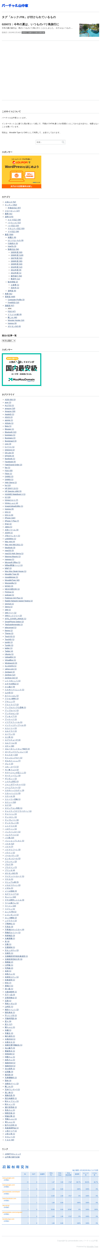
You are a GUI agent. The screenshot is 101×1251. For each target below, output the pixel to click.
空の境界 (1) (10, 1069)
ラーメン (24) (10, 906)
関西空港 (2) (10, 1113)
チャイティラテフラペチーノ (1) (18, 811)
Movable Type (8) (12, 574)
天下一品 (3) (10, 995)
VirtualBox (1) (10, 660)
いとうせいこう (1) (13, 681)
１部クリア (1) (11, 1131)
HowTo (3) (12, 246)
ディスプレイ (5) (12, 823)
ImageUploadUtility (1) (14, 506)
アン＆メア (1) (11, 716)
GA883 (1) (9, 479)
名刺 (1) (8, 971)
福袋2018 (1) (10, 1063)
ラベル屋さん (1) (12, 903)
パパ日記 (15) (13, 226)
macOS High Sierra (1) (14, 553)
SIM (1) (8, 610)
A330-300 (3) (10, 400)
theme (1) (9, 630)
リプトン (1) (10, 909)
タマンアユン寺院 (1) (13, 808)
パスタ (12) (9, 844)
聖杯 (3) (8, 1081)
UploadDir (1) (10, 657)
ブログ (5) (9, 864)
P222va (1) (9, 592)
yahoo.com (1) (11, 669)
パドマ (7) (9, 847)
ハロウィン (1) (11, 829)
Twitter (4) (9, 651)
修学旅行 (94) (16, 276)
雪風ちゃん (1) (11, 1119)
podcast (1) (9, 595)
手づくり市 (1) (11, 1015)
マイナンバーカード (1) (14, 876)
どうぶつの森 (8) (15, 314)
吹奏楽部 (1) (10, 980)
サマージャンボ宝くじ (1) (15, 773)
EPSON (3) (9, 456)
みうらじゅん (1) (12, 696)
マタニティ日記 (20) (16, 228)
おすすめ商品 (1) (12, 684)
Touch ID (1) (10, 636)
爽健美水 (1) (10, 1051)
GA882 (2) (9, 476)
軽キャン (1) (10, 1104)
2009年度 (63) (16, 264)
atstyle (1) (9, 420)
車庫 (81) (8, 294)
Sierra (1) (8, 607)
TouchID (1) (9, 639)
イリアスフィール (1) (13, 722)
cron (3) (8, 444)
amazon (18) (10, 408)
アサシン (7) (10, 702)
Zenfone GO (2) (11, 678)
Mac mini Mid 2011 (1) (14, 545)
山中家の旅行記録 (12, 1157)
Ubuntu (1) (9, 654)
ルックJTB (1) (10, 912)
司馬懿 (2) (9, 968)
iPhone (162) (10, 518)
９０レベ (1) (10, 1137)
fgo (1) (7, 468)
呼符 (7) (8, 983)
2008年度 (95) (16, 261)
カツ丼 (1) (9, 737)
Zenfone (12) (10, 675)
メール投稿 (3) (11, 891)
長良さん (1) (10, 1110)
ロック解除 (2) (11, 918)
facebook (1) (10, 459)
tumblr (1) (9, 642)
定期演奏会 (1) (11, 998)
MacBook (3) (10, 548)
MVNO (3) (9, 586)
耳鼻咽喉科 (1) (11, 1078)
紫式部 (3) (9, 1075)
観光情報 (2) (13, 282)
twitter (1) (8, 648)
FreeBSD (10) (13, 302)
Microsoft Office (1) (12, 562)
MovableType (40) (12, 580)
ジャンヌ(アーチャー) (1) (15, 784)
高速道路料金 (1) (12, 1128)
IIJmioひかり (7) (11, 500)
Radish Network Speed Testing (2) (19, 601)
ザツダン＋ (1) (11, 779)
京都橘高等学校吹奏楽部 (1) (16, 956)
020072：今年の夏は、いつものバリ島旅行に (30, 24)
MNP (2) (8, 568)
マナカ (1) (9, 879)
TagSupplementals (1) (14, 624)
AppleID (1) (9, 414)
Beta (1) (8, 426)
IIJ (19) (8, 497)
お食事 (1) (15, 285)
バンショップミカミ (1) (14, 841)
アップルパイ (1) (12, 710)
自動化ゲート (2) (12, 1084)
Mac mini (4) (10, 542)
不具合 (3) (9, 927)
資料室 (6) (12, 291)
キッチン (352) (11, 205)
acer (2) (8, 402)
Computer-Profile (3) (16, 300)
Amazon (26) (10, 411)
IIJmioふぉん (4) (11, 503)
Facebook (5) (10, 462)
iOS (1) (8, 512)
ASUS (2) (9, 417)
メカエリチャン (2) (13, 885)
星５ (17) (8, 1024)
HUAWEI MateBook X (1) (15, 494)
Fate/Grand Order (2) (13, 465)
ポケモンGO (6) (14, 326)
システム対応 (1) (12, 781)
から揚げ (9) (10, 687)
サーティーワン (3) (13, 776)
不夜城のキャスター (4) (14, 929)
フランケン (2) (11, 861)
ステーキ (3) (10, 796)
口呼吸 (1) (9, 965)
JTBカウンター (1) (12, 536)
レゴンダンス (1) (12, 915)
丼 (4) (7, 941)
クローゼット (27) (12, 211)
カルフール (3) (11, 743)
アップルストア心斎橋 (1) (15, 707)
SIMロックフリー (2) (13, 616)
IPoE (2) (8, 524)
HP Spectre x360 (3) (13, 491)
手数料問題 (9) (11, 1018)
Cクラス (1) (9, 447)
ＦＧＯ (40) (9, 1140)
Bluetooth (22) (10, 432)
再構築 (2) (9, 962)
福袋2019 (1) (10, 1066)
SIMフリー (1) (10, 613)
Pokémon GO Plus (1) (14, 598)
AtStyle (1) (9, 423)
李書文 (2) (9, 1033)
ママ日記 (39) (13, 231)
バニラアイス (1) (12, 835)
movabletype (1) (11, 577)
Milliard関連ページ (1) (14, 565)
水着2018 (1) (10, 1039)
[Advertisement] (50, 73)
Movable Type (92, 1247)
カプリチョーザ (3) (13, 740)
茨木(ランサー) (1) (12, 1089)
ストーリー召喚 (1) (13, 799)
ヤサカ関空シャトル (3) (14, 900)
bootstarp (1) (10, 435)
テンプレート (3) (12, 820)
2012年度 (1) (16, 273)
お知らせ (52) (10, 202)
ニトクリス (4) (11, 826)
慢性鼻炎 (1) (10, 1012)
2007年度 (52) (16, 258)
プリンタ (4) (10, 870)
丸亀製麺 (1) (10, 938)
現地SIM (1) (10, 1054)
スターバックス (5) (13, 793)
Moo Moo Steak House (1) (15, 571)
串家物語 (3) (10, 935)
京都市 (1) (9, 953)
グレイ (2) (9, 764)
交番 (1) (8, 944)
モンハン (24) (10, 897)
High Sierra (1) (11, 482)
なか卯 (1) (9, 693)
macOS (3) (9, 550)
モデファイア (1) (12, 894)
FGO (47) (12, 311)
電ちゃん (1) (10, 1122)
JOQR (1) (9, 533)
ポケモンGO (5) (11, 873)
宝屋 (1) (8, 1001)
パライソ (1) (10, 853)
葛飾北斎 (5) (10, 1095)
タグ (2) (8, 805)
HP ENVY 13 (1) (11, 488)
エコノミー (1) (11, 728)
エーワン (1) (10, 734)
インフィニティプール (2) (15, 725)
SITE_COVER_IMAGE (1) (15, 619)
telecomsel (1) (10, 627)
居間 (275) (9, 217)
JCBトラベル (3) (11, 530)
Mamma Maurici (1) (13, 556)
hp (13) (8, 485)
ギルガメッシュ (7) (13, 761)
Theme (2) (9, 633)
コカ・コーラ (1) (12, 767)
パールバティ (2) (12, 855)
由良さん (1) (10, 1060)
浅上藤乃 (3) (10, 1048)
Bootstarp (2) (10, 438)
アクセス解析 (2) (12, 698)
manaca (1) (9, 559)
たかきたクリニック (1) (14, 690)
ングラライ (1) (11, 921)
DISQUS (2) (10, 450)
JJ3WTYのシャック (13, 1154)
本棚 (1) (8, 1030)
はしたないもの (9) (15, 240)
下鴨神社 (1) (10, 924)
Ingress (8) (12, 323)
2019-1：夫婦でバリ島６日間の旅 (33, 32)
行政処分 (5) (13, 243)
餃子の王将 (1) (11, 1125)
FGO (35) (9, 471)
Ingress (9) (9, 509)
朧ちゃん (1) (10, 1027)
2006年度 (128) (17, 255)
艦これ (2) (9, 1086)
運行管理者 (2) (11, 1107)
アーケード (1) (11, 719)
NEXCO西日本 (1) (12, 589)
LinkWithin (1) (10, 539)
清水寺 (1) (15, 288)
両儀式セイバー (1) (13, 932)
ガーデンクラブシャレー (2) (16, 752)
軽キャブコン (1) (12, 1101)
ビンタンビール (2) (13, 858)
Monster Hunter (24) (16, 320)
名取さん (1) (10, 974)
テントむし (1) (11, 817)
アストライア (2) (12, 705)
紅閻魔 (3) (9, 1072)
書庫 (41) (8, 214)
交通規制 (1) (10, 947)
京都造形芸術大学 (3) (13, 959)
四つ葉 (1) (9, 989)
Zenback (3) (10, 672)
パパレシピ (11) (14, 223)
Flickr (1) (8, 474)
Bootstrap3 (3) (11, 441)
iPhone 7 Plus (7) (12, 521)
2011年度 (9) (16, 270)
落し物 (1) (9, 1092)
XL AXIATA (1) (10, 666)
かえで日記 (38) (14, 220)
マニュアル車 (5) (12, 882)
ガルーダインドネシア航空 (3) (17, 749)
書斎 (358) (9, 234)
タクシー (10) (10, 802)
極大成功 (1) (10, 1036)
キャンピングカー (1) (13, 758)
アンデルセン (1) (12, 713)
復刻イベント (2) (12, 1010)
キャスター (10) (11, 755)
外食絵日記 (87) (14, 208)
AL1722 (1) (9, 405)
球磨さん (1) (10, 1057)
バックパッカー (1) (13, 832)
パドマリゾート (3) (13, 850)
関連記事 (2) (10, 1116)
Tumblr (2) (9, 645)
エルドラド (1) (11, 731)
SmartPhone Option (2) (14, 622)
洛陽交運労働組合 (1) (13, 1045)
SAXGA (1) (9, 604)
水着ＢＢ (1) (10, 1042)
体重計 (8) (12, 237)
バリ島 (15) (9, 838)
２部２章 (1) (10, 1134)
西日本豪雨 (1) (11, 1098)
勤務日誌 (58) (13, 249)
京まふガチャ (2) (12, 950)
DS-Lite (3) (9, 453)
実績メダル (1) (11, 1004)
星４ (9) (8, 1021)
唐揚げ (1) (9, 986)
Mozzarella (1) (11, 583)
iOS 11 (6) (9, 515)
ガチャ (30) (9, 746)
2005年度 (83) (16, 252)
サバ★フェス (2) (12, 770)
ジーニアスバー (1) (13, 787)
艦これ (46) (12, 317)
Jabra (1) (8, 527)
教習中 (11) (15, 279)
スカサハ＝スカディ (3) (14, 790)
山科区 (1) (9, 1007)
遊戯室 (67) (9, 305)
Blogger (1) (9, 429)
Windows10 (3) (11, 663)
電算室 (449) (10, 297)
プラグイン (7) (11, 867)
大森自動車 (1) (11, 992)
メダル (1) (9, 888)
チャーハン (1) (11, 814)
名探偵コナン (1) (12, 977)
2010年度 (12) (16, 267)
